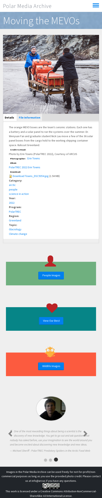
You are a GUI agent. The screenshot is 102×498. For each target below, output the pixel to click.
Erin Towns (33, 158)
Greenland (15, 220)
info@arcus (38, 481)
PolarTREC (15, 211)
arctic (12, 185)
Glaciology (15, 229)
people (13, 189)
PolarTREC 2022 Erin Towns (24, 167)
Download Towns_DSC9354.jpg (31, 176)
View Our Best (51, 320)
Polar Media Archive (27, 6)
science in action (19, 194)
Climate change (18, 234)
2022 (11, 203)
